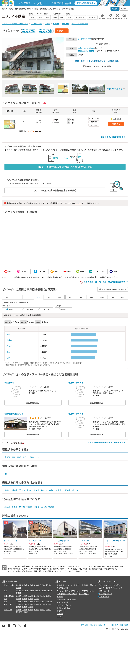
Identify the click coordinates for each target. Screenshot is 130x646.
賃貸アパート (79, 585)
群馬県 (18, 593)
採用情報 (124, 625)
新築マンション (74, 591)
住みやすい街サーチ (64, 605)
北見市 (29, 490)
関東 (5, 590)
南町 (6, 473)
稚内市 (68, 490)
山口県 (42, 604)
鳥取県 (30, 604)
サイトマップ (104, 596)
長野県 (30, 596)
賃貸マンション (66, 585)
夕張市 (36, 490)
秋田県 (36, 506)
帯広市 (22, 490)
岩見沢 (9, 346)
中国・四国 (8, 604)
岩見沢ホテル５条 (76, 413)
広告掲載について (105, 593)
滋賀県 (36, 601)
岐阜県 (24, 598)
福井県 (48, 596)
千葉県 (37, 590)
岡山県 (24, 604)
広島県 (18, 604)
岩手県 (22, 506)
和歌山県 (49, 601)
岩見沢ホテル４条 (76, 382)
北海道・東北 (9, 585)
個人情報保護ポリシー (99, 625)
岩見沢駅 (28, 30)
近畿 (5, 601)
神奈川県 (25, 590)
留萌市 (51, 490)
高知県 (30, 606)
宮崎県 (48, 609)
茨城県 (43, 590)
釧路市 (14, 490)
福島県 (51, 506)
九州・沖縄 (8, 609)
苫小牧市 (59, 490)
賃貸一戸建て (90, 585)
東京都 (18, 590)
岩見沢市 (45, 30)
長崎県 (30, 609)
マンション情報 (62, 602)
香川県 (18, 606)
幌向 (8, 334)
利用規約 (114, 625)
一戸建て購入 (62, 593)
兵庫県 (24, 601)
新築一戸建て (72, 593)
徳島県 (48, 604)
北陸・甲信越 (9, 596)
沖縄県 (26, 612)
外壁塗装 (60, 613)
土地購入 (60, 596)
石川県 (42, 596)
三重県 (36, 598)
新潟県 (18, 596)
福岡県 (18, 609)
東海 (5, 598)
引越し (59, 616)
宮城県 (29, 506)
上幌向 (9, 340)
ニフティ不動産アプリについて (110, 588)
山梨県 (24, 596)
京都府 (30, 601)
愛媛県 (24, 606)
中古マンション (87, 591)
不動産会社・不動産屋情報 (66, 599)
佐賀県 (24, 609)
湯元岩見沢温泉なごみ (13, 413)
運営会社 (84, 625)
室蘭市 (7, 490)
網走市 (44, 490)
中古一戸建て (84, 593)
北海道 (81, 39)
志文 (37, 457)
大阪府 (18, 601)
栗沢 (8, 357)
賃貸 (58, 585)
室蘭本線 (82, 48)
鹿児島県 (19, 612)
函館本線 (82, 51)
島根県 (36, 604)
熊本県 (36, 609)
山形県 (44, 506)
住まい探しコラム (63, 608)
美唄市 (75, 490)
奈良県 (42, 601)
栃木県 (49, 590)
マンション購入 (62, 591)
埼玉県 (32, 590)
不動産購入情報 (62, 588)
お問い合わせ (104, 591)
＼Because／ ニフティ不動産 (110, 585)
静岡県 (30, 598)
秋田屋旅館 (9, 382)
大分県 (42, 609)
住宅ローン (61, 611)
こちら (78, 203)
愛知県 (18, 598)
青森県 (14, 506)
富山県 (36, 596)
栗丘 (8, 351)
